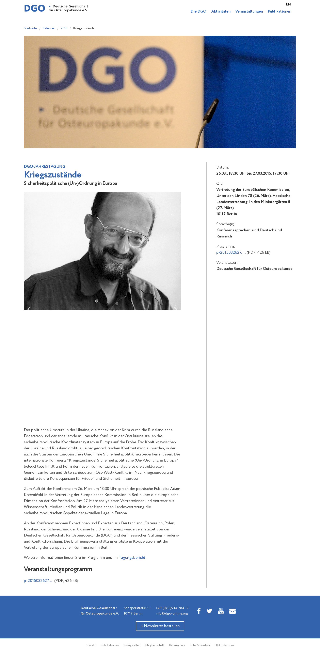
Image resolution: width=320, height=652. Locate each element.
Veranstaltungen (249, 11)
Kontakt (91, 645)
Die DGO (198, 11)
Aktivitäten (220, 11)
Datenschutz (177, 645)
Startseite (30, 28)
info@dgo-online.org (171, 613)
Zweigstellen (132, 645)
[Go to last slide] (29, 309)
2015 (64, 28)
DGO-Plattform (225, 645)
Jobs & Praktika (200, 645)
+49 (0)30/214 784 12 (172, 608)
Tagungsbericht (132, 558)
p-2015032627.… (38, 581)
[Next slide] (175, 309)
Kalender (49, 28)
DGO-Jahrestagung (44, 167)
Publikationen (279, 11)
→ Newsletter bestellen (160, 626)
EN (288, 4)
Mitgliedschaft (154, 645)
